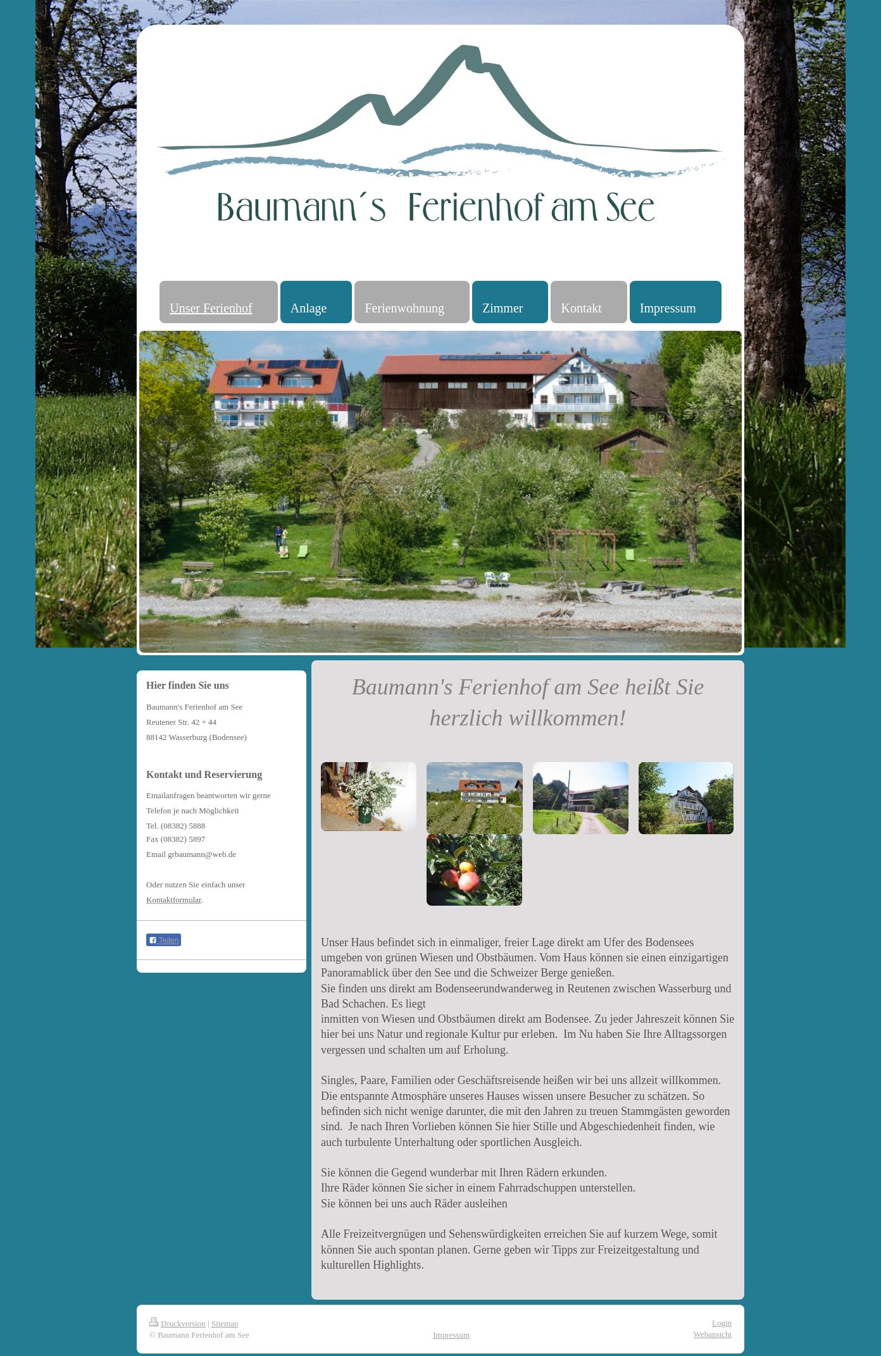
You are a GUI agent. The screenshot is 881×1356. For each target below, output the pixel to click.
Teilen (163, 940)
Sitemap (225, 1323)
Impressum (451, 1335)
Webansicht (713, 1334)
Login (722, 1323)
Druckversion (177, 1323)
